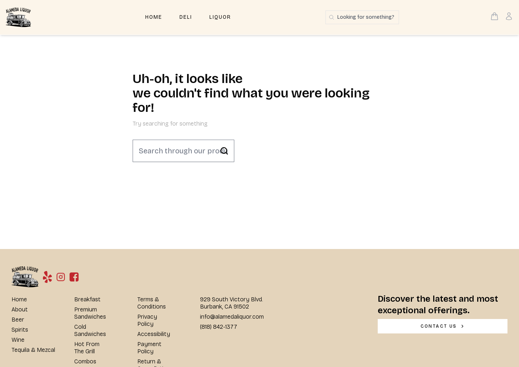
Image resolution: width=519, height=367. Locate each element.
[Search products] (362, 17)
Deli (185, 17)
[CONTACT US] (442, 326)
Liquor (220, 17)
